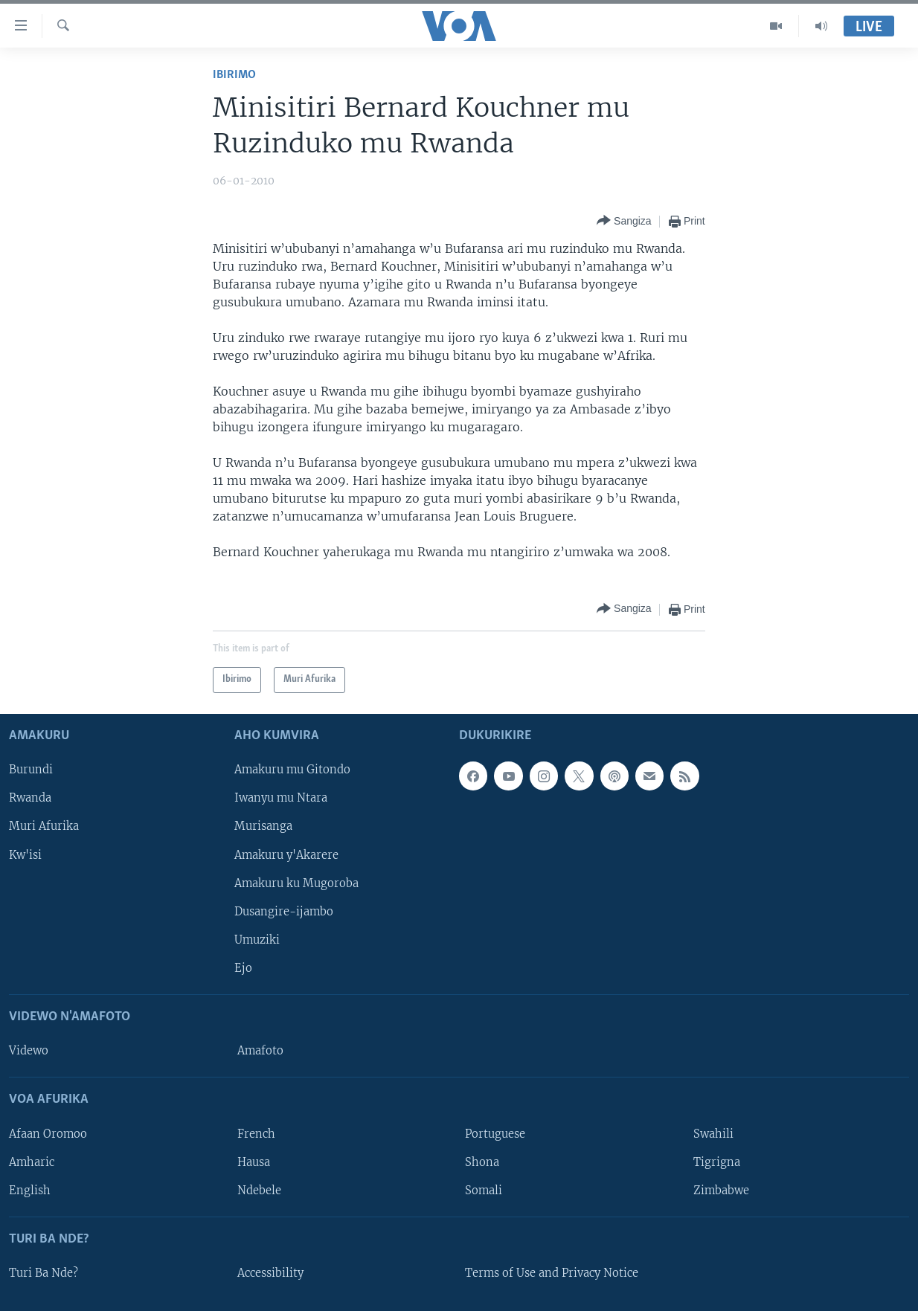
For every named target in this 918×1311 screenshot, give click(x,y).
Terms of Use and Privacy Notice (551, 1273)
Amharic (31, 1161)
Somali (483, 1189)
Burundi (31, 769)
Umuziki (257, 939)
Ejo (243, 967)
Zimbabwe (721, 1189)
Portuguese (495, 1133)
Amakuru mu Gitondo (292, 769)
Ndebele (259, 1189)
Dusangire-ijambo (283, 911)
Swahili (713, 1133)
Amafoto (260, 1050)
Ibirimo (234, 74)
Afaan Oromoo (48, 1133)
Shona (482, 1161)
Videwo (28, 1050)
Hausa (253, 1161)
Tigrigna (716, 1161)
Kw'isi (25, 854)
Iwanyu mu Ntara (280, 798)
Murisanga (263, 826)
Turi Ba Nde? (43, 1273)
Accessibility (270, 1273)
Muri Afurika (44, 826)
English (30, 1189)
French (256, 1133)
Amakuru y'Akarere (286, 854)
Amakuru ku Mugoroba (296, 882)
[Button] (624, 221)
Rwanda (30, 798)
